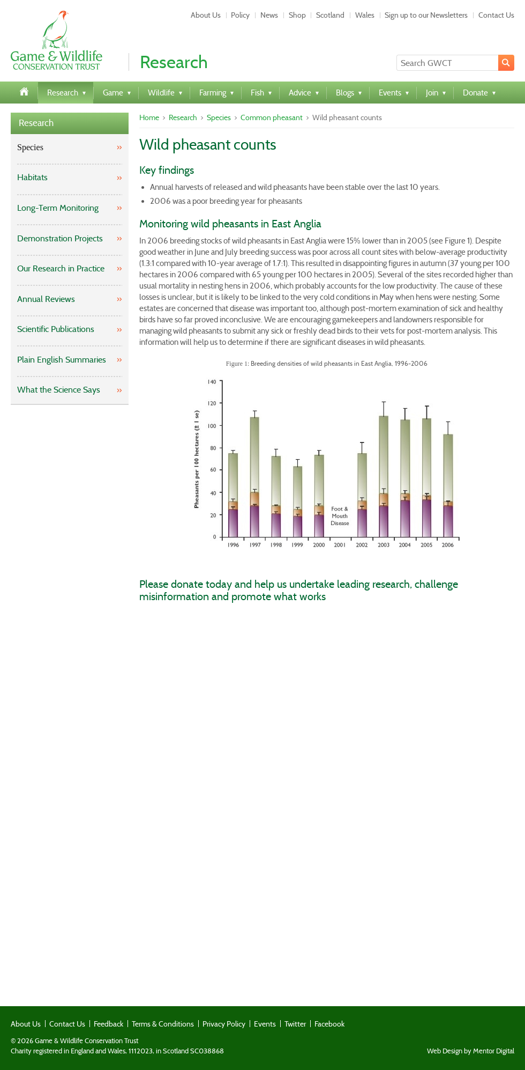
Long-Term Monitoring (58, 208)
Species (30, 147)
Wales (364, 15)
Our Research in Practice (60, 268)
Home (149, 117)
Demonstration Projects (60, 238)
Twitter (295, 1024)
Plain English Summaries (61, 360)
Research (36, 123)
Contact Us (496, 15)
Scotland (330, 15)
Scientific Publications (55, 329)
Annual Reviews (46, 299)
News (269, 15)
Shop (297, 15)
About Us (206, 15)
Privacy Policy (223, 1024)
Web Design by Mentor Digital (470, 1051)
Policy (240, 15)
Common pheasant (272, 117)
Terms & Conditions (163, 1024)
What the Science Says (58, 390)
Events (265, 1024)
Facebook (329, 1024)
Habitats (32, 177)
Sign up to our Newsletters (426, 15)
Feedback (108, 1024)
